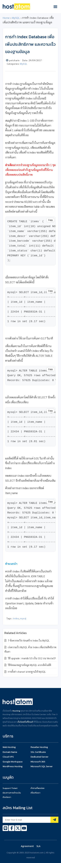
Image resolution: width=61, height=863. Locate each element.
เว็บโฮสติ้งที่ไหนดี (25, 721)
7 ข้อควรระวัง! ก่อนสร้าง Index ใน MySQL (28, 640)
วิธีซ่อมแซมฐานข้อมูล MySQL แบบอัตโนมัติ (29, 664)
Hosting (16, 710)
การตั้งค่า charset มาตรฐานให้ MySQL (26, 671)
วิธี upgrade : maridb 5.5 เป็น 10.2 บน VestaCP (31, 658)
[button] (55, 6)
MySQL (16, 17)
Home (6, 17)
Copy (50, 220)
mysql (23, 618)
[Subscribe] (54, 820)
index (16, 618)
